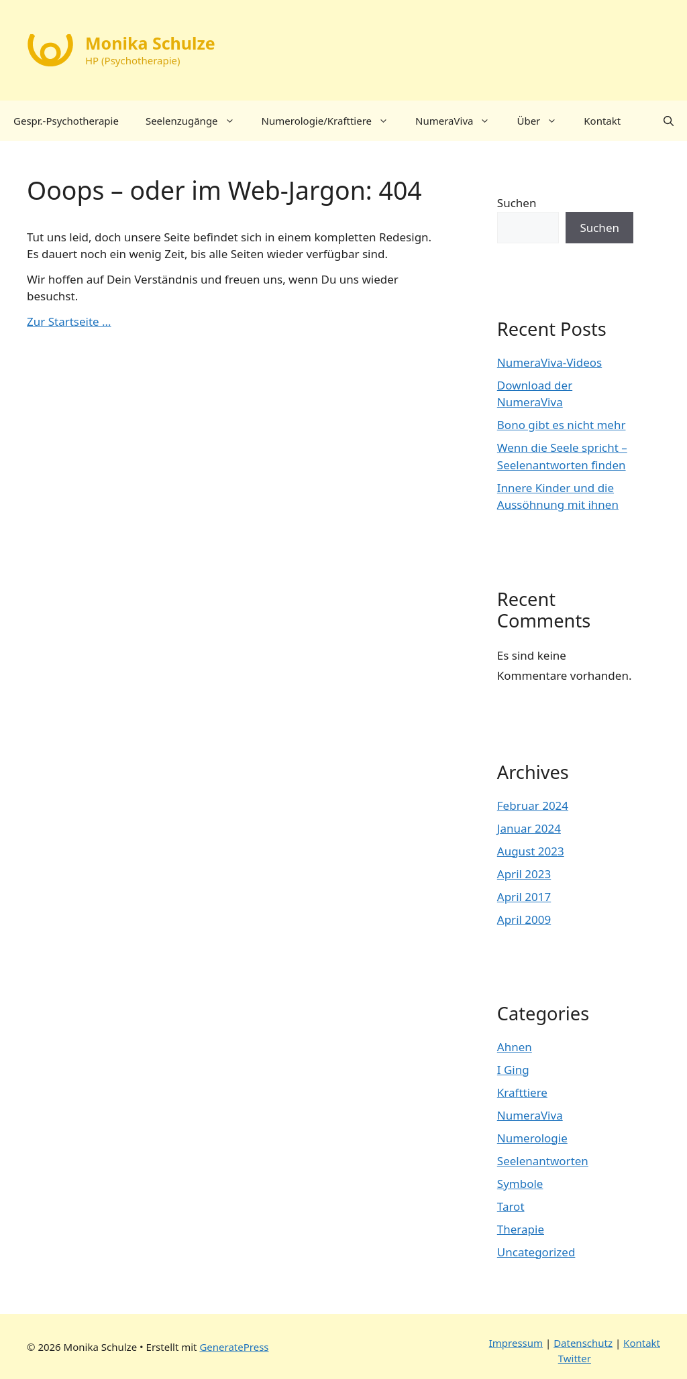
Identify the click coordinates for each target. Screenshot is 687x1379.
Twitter (574, 1358)
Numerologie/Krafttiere (332, 121)
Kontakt (602, 120)
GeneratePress (233, 1347)
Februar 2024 (532, 805)
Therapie (520, 1229)
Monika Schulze (150, 43)
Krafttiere (522, 1092)
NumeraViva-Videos (549, 362)
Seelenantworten (542, 1160)
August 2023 (530, 851)
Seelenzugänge (197, 121)
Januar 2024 (529, 828)
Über (543, 121)
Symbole (520, 1183)
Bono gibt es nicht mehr (561, 424)
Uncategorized (536, 1252)
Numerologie (532, 1138)
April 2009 (524, 919)
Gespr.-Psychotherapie (66, 120)
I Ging (513, 1069)
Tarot (511, 1206)
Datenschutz (583, 1343)
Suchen (517, 203)
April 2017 (524, 896)
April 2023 (524, 874)
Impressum (516, 1343)
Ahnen (514, 1047)
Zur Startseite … (69, 321)
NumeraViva (459, 121)
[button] (668, 121)
